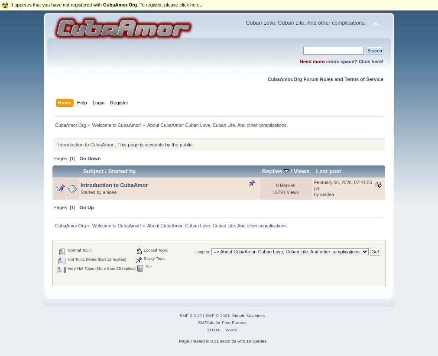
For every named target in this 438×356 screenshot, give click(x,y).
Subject (93, 171)
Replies (275, 171)
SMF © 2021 (217, 315)
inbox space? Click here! (354, 61)
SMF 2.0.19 (190, 315)
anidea (110, 192)
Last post (328, 171)
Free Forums (234, 322)
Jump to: (203, 251)
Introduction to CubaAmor (114, 185)
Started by (122, 171)
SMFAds (206, 322)
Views (302, 171)
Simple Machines (248, 315)
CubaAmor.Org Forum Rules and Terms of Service (325, 79)
